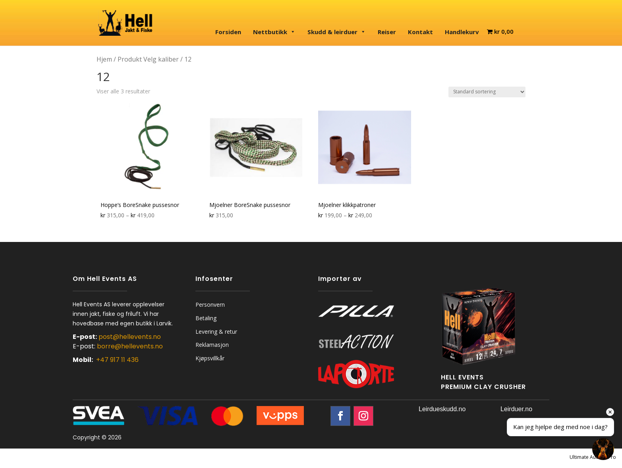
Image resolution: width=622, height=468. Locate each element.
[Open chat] (603, 449)
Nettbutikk (274, 32)
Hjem (104, 59)
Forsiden (228, 32)
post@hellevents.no (130, 336)
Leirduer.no (516, 409)
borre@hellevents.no (130, 346)
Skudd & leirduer (336, 32)
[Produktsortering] (486, 92)
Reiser (387, 32)
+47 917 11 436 (117, 359)
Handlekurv (462, 32)
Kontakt (420, 32)
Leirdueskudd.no (442, 409)
